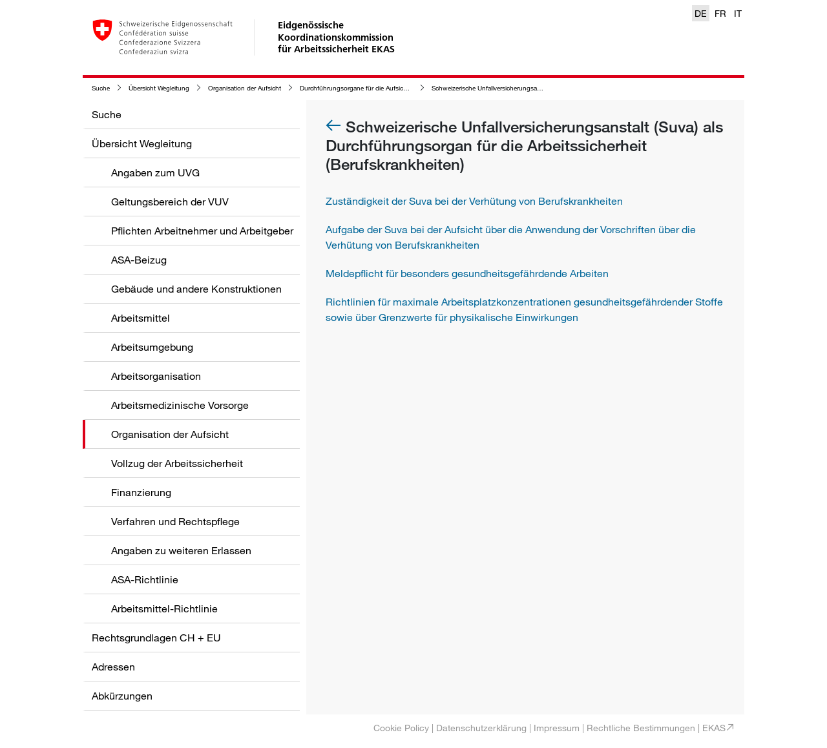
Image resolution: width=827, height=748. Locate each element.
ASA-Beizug (139, 259)
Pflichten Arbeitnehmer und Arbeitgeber (202, 230)
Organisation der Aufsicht (244, 88)
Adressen (113, 666)
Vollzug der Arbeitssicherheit (177, 463)
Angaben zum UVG (155, 172)
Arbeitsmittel (140, 317)
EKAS (714, 727)
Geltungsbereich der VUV (170, 201)
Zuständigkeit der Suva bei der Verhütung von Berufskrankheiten (474, 200)
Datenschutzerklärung (481, 727)
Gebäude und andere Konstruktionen (196, 288)
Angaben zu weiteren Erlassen (181, 550)
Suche (101, 88)
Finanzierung (141, 492)
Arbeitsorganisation (156, 375)
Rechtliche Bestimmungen (641, 727)
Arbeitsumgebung (152, 346)
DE (701, 13)
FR (720, 13)
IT (738, 13)
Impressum (557, 727)
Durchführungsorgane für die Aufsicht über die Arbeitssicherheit (391, 88)
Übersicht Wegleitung (159, 88)
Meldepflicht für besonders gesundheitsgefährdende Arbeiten (467, 273)
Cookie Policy (401, 727)
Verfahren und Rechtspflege (175, 521)
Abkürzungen (122, 695)
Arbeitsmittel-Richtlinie (164, 608)
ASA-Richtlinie (144, 579)
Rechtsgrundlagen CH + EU (156, 637)
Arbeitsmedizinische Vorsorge (180, 405)
